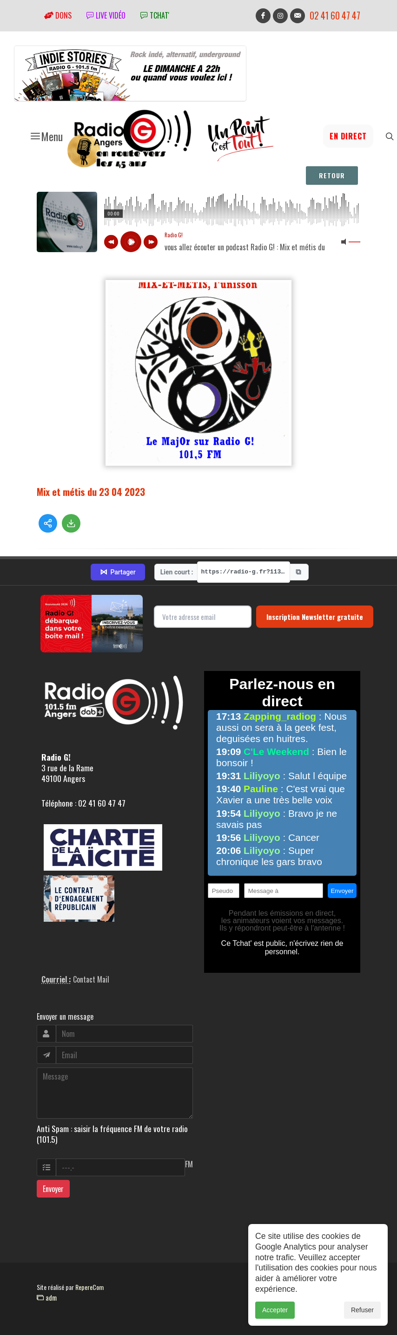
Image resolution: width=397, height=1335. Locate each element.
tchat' (154, 15)
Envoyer (53, 1188)
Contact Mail (91, 979)
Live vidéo (106, 15)
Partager (117, 572)
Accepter (275, 1310)
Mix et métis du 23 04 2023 (91, 491)
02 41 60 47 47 (335, 15)
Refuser (362, 1310)
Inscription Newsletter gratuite (314, 617)
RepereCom (89, 1287)
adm (47, 1297)
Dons (58, 15)
